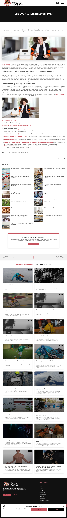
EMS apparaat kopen (16, 152)
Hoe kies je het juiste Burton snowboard (14, 285)
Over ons (41, 484)
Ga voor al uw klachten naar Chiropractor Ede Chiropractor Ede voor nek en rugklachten (28, 142)
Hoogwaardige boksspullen (42, 335)
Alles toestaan (39, 509)
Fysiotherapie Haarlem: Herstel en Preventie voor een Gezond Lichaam (49, 361)
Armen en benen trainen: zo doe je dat (45, 309)
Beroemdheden (43, 494)
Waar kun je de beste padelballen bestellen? (15, 388)
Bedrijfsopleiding (9, 145)
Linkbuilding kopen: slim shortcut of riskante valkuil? (44, 502)
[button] (63, 506)
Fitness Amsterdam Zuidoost (43, 285)
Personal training (9, 139)
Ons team (41, 486)
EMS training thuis (6, 64)
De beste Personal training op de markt (15, 136)
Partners (42, 489)
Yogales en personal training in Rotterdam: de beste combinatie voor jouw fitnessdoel (48, 467)
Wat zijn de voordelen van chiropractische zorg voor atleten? (48, 441)
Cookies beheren (56, 509)
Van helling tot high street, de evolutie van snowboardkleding (46, 388)
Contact (41, 490)
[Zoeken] (57, 3)
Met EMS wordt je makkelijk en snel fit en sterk (17, 130)
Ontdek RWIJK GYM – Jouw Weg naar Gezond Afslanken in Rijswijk (16, 467)
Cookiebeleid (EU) (43, 492)
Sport (3, 26)
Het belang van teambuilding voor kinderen (15, 360)
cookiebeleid (6, 514)
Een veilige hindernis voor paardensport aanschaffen (17, 414)
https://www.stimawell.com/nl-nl (9, 120)
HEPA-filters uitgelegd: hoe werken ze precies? (54, 207)
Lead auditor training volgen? (12, 133)
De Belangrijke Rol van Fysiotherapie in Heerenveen (17, 440)
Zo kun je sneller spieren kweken (13, 335)
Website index (42, 498)
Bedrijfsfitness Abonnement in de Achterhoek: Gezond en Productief (47, 415)
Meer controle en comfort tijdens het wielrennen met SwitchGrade (18, 310)
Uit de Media (42, 496)
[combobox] (50, 3)
